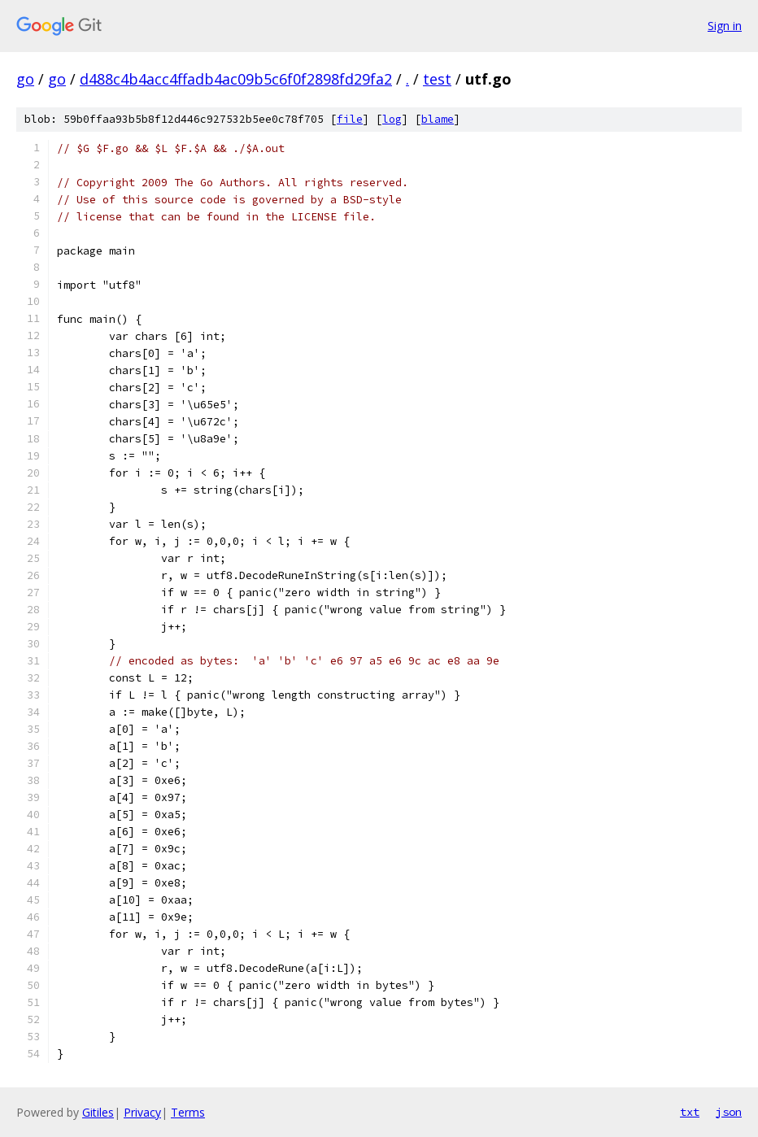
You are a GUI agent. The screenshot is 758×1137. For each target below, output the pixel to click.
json (729, 1111)
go (25, 79)
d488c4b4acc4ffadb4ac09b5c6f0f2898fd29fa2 (236, 79)
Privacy (142, 1112)
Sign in (725, 25)
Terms (188, 1112)
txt (689, 1111)
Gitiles (98, 1112)
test (437, 79)
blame (437, 119)
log (392, 119)
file (350, 119)
